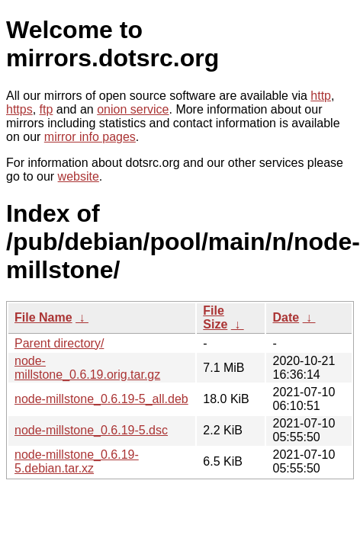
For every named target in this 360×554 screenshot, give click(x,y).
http (320, 95)
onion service (133, 109)
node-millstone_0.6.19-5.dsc (91, 430)
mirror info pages (90, 136)
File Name (43, 317)
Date (285, 317)
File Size (215, 317)
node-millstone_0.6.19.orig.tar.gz (87, 367)
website (78, 176)
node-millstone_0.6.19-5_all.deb (101, 398)
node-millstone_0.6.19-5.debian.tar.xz (76, 461)
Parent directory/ (59, 343)
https (19, 109)
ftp (46, 109)
